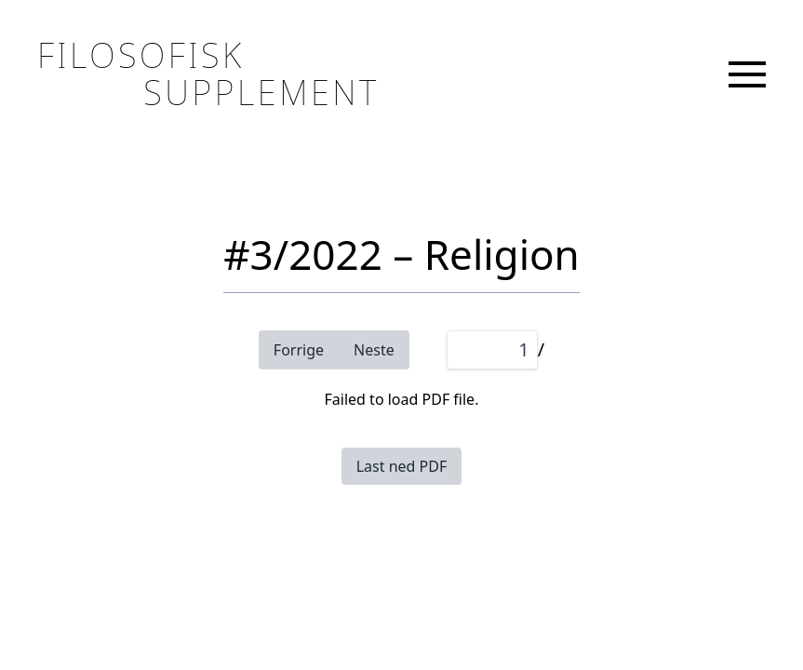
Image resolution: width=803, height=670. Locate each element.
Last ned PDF (402, 466)
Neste (374, 350)
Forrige (299, 350)
